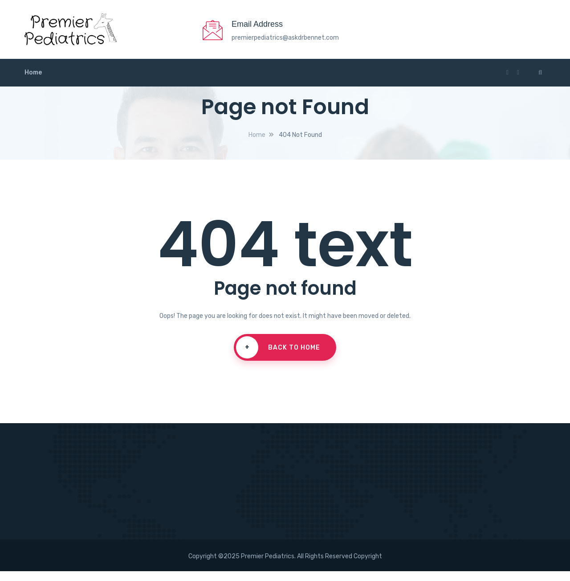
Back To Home (275, 357)
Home (33, 82)
